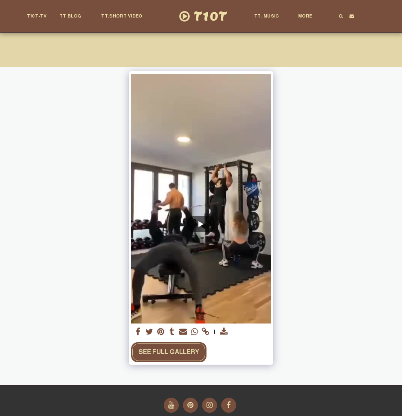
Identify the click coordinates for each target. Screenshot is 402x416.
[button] (73, 16)
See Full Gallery (168, 351)
